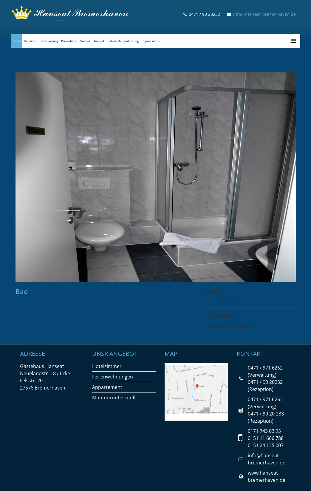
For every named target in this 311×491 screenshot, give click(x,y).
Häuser (29, 41)
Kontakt (98, 41)
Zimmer (84, 41)
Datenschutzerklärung (123, 41)
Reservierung (49, 41)
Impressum (149, 41)
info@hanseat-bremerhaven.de (264, 14)
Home (17, 41)
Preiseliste (68, 41)
